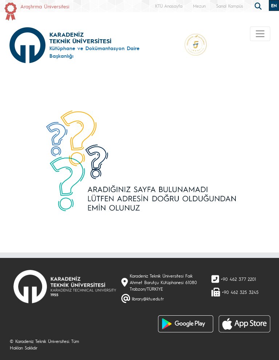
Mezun (199, 6)
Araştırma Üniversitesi (44, 6)
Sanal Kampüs (229, 6)
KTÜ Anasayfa (168, 6)
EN (274, 5)
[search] (259, 5)
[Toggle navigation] (260, 34)
